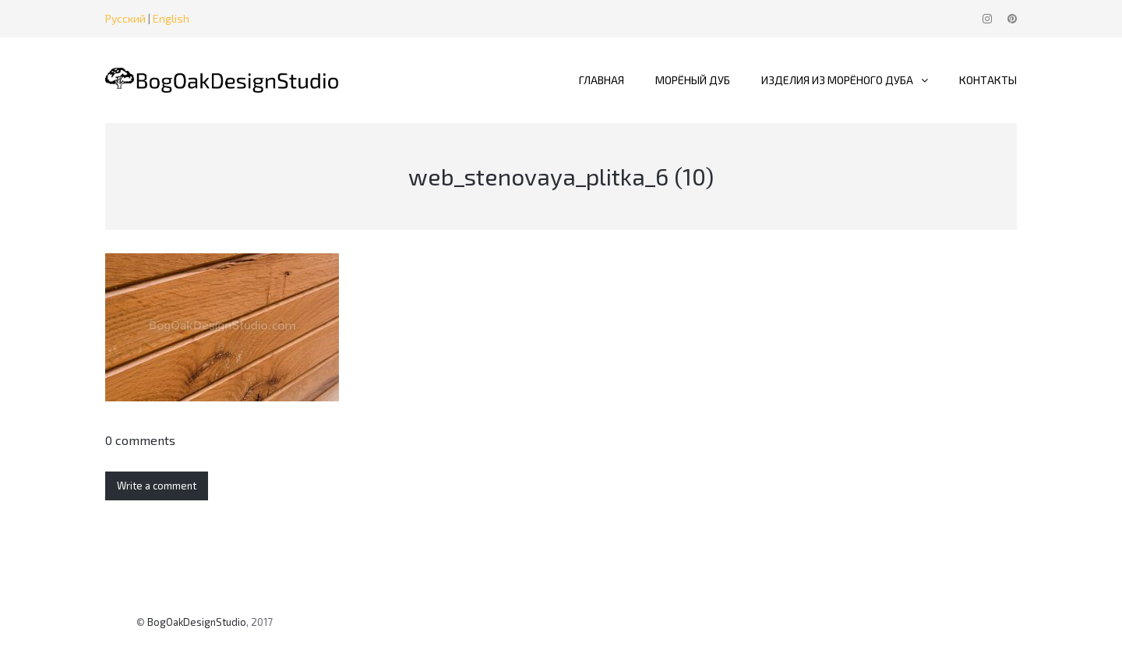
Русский (125, 18)
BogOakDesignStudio (196, 622)
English (171, 18)
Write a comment (156, 485)
